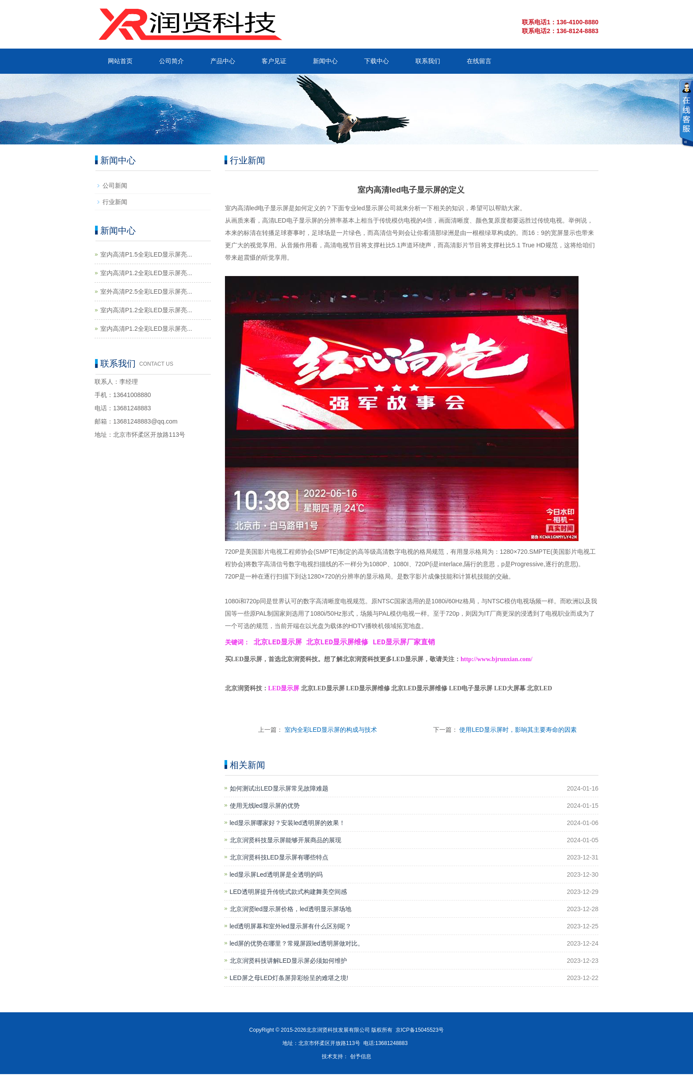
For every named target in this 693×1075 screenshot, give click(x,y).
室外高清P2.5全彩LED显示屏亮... (146, 291)
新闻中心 (325, 60)
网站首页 (120, 60)
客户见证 (274, 60)
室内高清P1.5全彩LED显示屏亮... (146, 254)
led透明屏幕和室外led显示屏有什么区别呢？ (290, 927)
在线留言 (479, 60)
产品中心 (222, 60)
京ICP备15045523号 (420, 1031)
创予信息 (360, 1057)
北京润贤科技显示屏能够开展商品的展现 (285, 840)
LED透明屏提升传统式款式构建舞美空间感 (288, 892)
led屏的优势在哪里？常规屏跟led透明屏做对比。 (297, 944)
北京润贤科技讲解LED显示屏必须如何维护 (288, 961)
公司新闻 (115, 185)
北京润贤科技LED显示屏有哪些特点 (279, 858)
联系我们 (427, 60)
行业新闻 (115, 201)
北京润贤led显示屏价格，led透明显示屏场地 (290, 909)
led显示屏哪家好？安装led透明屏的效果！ (287, 823)
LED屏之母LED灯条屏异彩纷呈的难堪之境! (289, 978)
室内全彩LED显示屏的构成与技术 (331, 730)
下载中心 (376, 60)
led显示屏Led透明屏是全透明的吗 (276, 875)
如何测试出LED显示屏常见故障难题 (279, 789)
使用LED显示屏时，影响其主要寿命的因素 (517, 730)
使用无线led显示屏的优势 (265, 806)
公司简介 (171, 60)
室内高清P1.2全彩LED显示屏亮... (146, 272)
